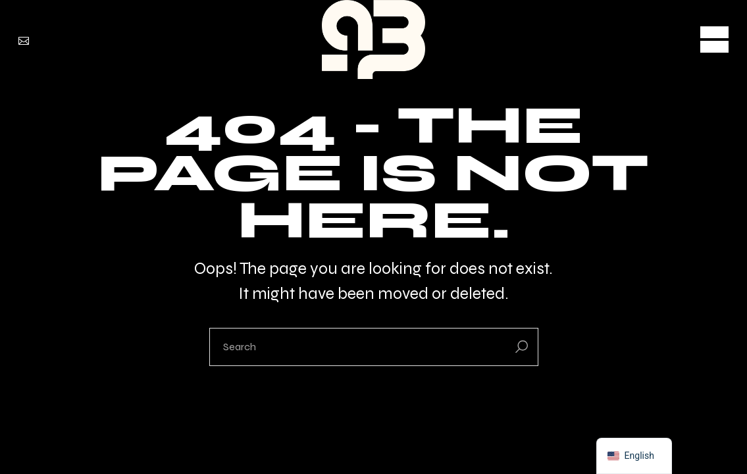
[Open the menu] (714, 39)
